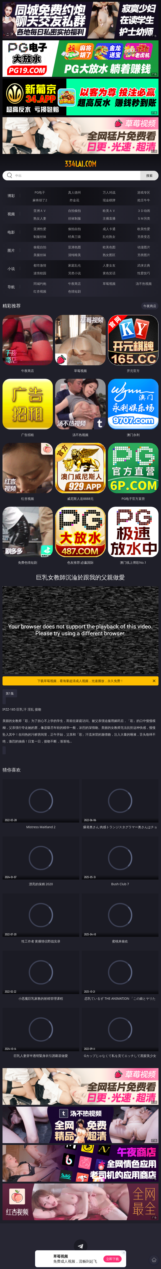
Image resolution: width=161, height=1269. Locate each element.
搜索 (149, 175)
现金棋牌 (109, 200)
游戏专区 (143, 192)
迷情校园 (39, 273)
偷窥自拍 (39, 247)
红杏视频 (39, 291)
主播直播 (109, 218)
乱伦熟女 (109, 236)
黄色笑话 (109, 273)
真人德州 (74, 192)
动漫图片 (143, 247)
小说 (11, 268)
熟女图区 (109, 255)
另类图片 (143, 255)
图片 (11, 250)
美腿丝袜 (39, 255)
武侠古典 (143, 265)
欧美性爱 (143, 229)
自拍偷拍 (74, 210)
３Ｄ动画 (143, 210)
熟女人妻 (39, 218)
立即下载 (112, 1259)
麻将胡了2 (40, 200)
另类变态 (143, 236)
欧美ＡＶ (109, 210)
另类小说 (74, 273)
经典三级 (74, 236)
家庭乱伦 (74, 265)
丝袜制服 (74, 218)
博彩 (11, 195)
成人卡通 (109, 229)
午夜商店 (74, 283)
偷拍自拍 (74, 229)
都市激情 (39, 265)
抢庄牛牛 (143, 200)
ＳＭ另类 (143, 218)
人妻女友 (109, 265)
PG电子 (40, 192)
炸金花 (74, 200)
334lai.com (80, 164)
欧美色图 (109, 247)
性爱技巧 (143, 273)
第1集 (10, 693)
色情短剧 (74, 291)
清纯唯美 (74, 255)
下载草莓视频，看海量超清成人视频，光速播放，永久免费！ (96, 681)
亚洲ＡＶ (39, 210)
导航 (11, 286)
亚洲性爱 (39, 229)
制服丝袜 (39, 236)
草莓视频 (109, 283)
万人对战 (109, 192)
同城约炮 (39, 283)
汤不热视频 (144, 283)
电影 (11, 232)
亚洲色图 (74, 247)
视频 (11, 213)
